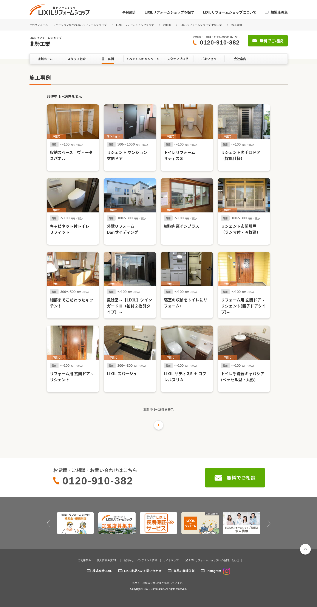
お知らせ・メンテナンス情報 (140, 560)
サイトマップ (171, 560)
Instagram (218, 571)
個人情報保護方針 (107, 560)
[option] (75, 522)
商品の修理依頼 (184, 571)
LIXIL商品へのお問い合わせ (142, 571)
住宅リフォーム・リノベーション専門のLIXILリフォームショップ (68, 24)
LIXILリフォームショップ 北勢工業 (201, 24)
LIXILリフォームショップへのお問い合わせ (214, 560)
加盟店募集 (279, 12)
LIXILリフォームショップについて (229, 12)
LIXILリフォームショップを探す (169, 12)
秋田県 (167, 24)
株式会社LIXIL (102, 571)
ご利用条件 (84, 560)
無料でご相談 (271, 41)
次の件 (158, 425)
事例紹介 (129, 12)
